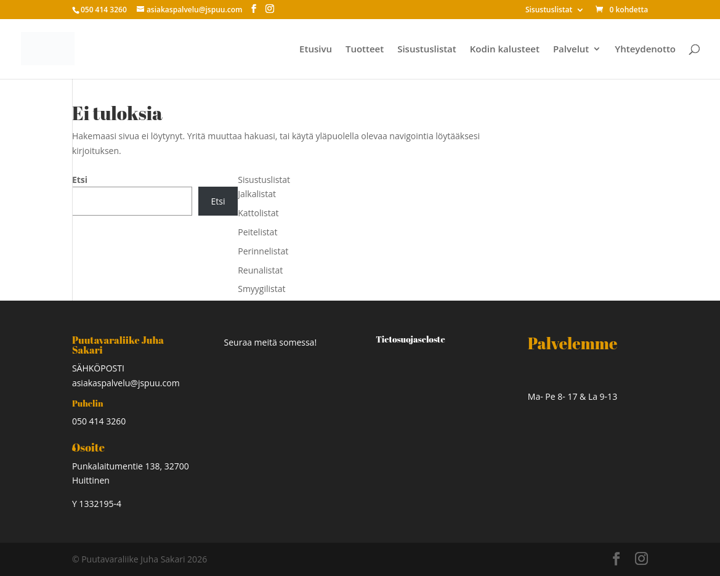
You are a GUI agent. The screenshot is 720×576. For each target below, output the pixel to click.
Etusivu (315, 49)
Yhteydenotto (645, 49)
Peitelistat (257, 232)
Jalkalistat (257, 194)
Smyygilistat (261, 288)
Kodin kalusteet (505, 49)
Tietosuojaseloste (410, 339)
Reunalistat (260, 270)
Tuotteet (365, 49)
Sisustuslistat (548, 10)
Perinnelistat (263, 251)
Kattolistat (258, 213)
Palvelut (571, 49)
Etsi (79, 179)
